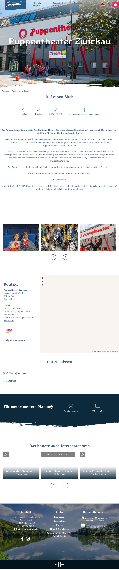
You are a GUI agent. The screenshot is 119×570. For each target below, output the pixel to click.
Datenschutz (59, 521)
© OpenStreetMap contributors (108, 351)
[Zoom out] (42, 281)
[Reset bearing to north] (42, 285)
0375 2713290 (55, 114)
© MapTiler (95, 351)
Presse (59, 525)
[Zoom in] (42, 278)
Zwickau (5, 91)
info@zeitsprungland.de (26, 529)
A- (56, 564)
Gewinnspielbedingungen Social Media (59, 534)
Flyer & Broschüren (59, 529)
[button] (15, 340)
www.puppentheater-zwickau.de (84, 114)
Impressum (59, 517)
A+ (62, 564)
